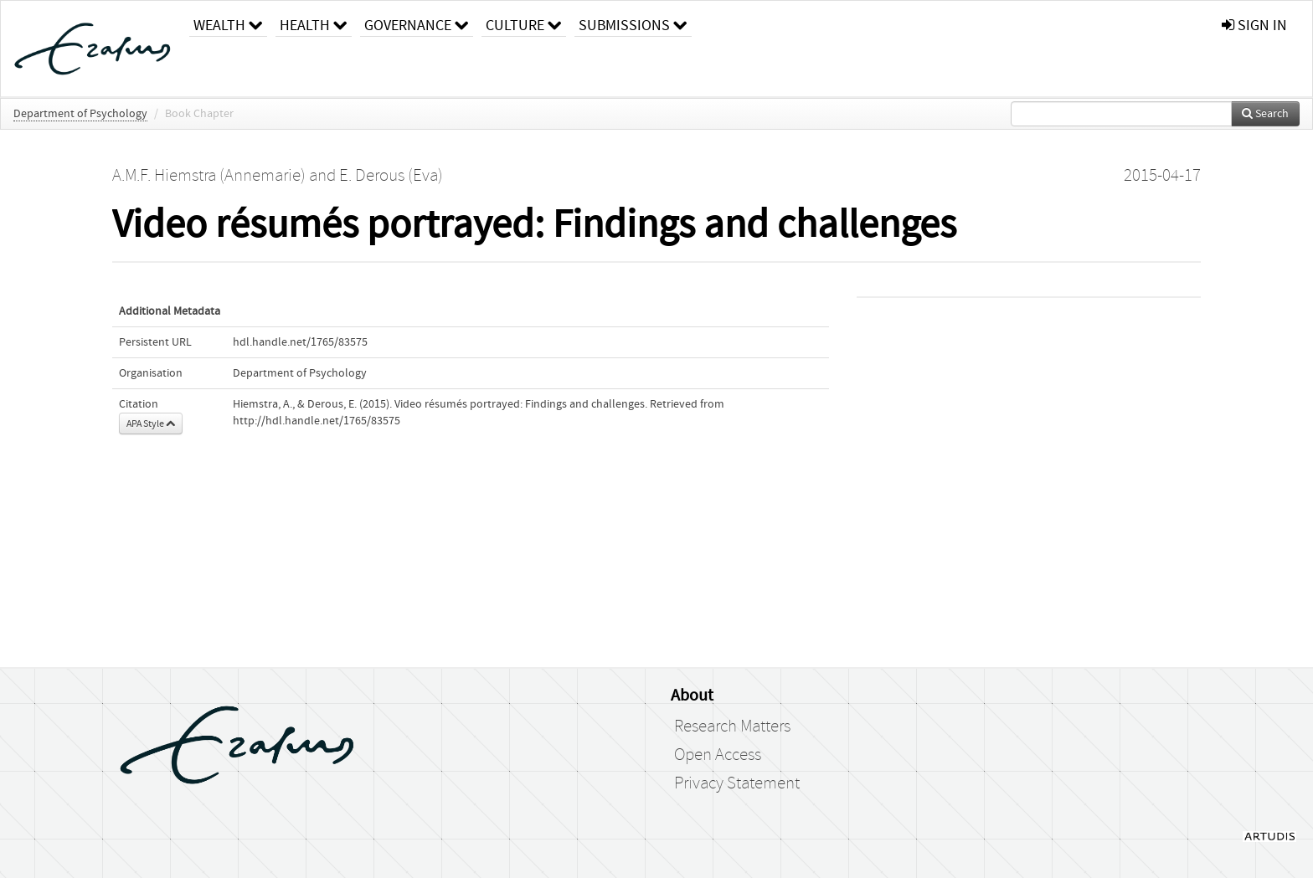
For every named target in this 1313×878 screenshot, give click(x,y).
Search (1265, 114)
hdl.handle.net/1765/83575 (300, 342)
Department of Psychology (80, 114)
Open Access (717, 755)
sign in (1254, 25)
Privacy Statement (737, 783)
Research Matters (732, 726)
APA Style (150, 423)
